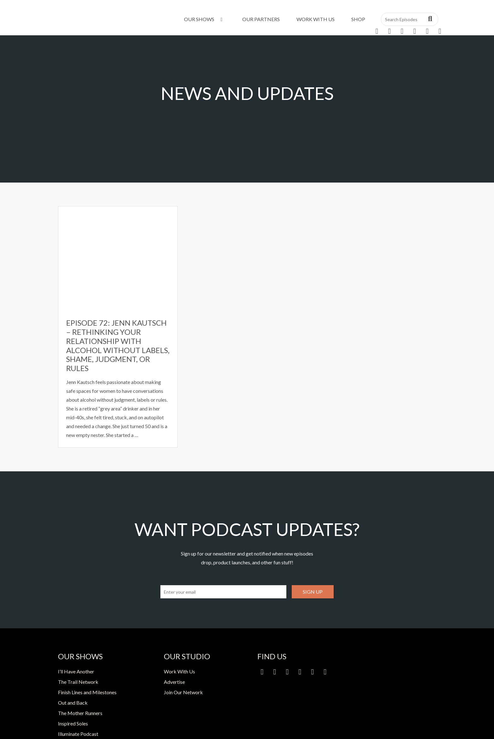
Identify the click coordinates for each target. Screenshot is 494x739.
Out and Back (73, 703)
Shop (358, 19)
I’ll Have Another (76, 671)
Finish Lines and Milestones (87, 692)
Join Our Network (183, 692)
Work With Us (315, 19)
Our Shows (204, 19)
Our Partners (261, 19)
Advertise (174, 682)
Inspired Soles (73, 723)
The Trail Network (78, 682)
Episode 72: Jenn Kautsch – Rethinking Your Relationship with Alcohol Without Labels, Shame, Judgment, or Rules (117, 345)
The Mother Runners (80, 713)
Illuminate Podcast (78, 734)
